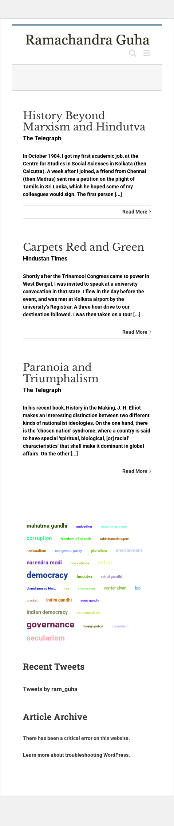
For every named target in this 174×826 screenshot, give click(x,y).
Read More (134, 212)
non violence (80, 563)
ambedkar (84, 526)
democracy (47, 575)
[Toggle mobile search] (132, 53)
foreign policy (93, 626)
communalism (88, 613)
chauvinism (86, 588)
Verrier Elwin (115, 588)
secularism (46, 638)
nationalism (36, 551)
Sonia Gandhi (89, 600)
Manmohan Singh (114, 526)
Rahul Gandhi (111, 577)
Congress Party (68, 550)
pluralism (99, 550)
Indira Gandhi (59, 600)
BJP (138, 588)
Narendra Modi (44, 562)
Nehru (105, 562)
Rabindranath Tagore (114, 539)
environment (129, 550)
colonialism (120, 626)
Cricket (32, 600)
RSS (66, 588)
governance (51, 624)
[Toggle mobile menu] (147, 53)
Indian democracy (47, 612)
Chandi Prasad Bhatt (41, 588)
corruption (39, 538)
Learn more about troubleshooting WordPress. (76, 755)
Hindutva (84, 576)
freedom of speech (75, 539)
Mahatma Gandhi (47, 525)
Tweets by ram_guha (50, 689)
